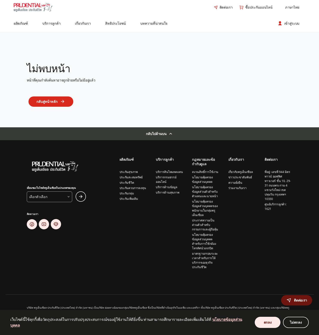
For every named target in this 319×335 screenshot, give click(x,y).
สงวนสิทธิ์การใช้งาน (205, 172)
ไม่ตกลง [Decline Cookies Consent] (296, 322)
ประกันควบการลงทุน (133, 188)
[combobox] (292, 7)
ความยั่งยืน (235, 182)
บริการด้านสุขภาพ (167, 192)
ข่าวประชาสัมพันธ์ (240, 177)
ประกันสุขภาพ (129, 172)
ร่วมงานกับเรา (237, 188)
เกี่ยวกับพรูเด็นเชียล (240, 172)
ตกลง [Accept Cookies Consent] (268, 322)
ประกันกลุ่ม (127, 193)
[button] (24, 23)
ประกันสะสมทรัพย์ (131, 177)
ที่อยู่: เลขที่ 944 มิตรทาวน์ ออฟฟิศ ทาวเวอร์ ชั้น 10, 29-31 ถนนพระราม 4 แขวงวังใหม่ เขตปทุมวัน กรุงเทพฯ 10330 (278, 185)
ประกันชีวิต (127, 182)
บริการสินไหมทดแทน (169, 172)
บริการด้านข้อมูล (166, 187)
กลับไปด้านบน (156, 133)
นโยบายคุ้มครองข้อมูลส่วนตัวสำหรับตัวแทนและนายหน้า (205, 191)
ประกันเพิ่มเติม (129, 199)
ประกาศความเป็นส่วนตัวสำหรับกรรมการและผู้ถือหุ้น (205, 224)
